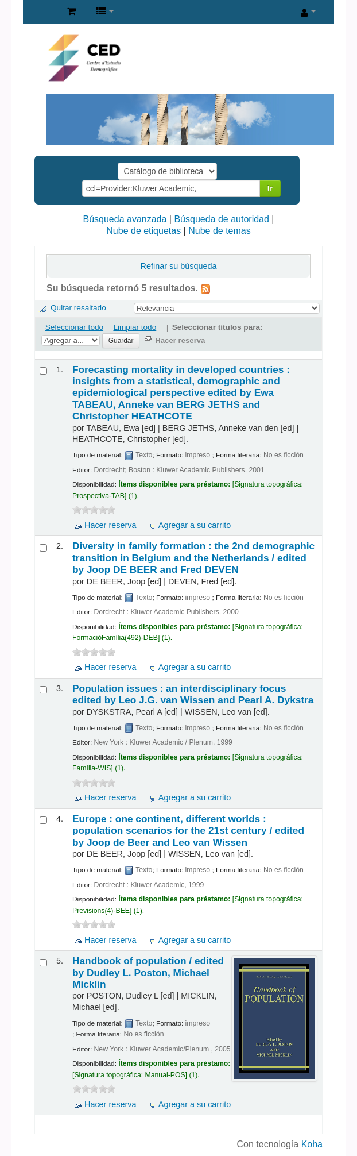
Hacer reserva (110, 525)
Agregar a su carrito (194, 525)
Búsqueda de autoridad (221, 219)
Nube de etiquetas (143, 231)
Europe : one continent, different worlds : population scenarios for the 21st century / (188, 830)
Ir (270, 188)
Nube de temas (219, 231)
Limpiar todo (134, 327)
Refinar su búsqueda (179, 266)
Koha (312, 1144)
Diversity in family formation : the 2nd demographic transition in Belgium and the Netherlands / (193, 557)
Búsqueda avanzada (124, 219)
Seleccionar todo (74, 327)
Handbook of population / (148, 972)
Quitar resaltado (78, 307)
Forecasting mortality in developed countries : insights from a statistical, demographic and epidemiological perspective (181, 393)
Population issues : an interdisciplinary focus (192, 694)
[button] (71, 11)
